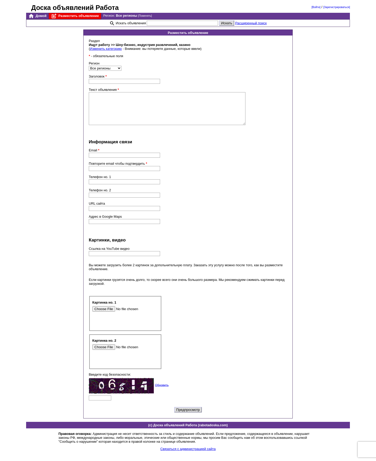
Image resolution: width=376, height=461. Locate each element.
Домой (37, 16)
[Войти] (316, 7)
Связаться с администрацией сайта (188, 455)
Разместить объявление (75, 16)
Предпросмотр (188, 416)
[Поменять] (145, 15)
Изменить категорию (106, 49)
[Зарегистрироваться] (336, 7)
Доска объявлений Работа (75, 7)
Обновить (162, 391)
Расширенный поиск (251, 23)
